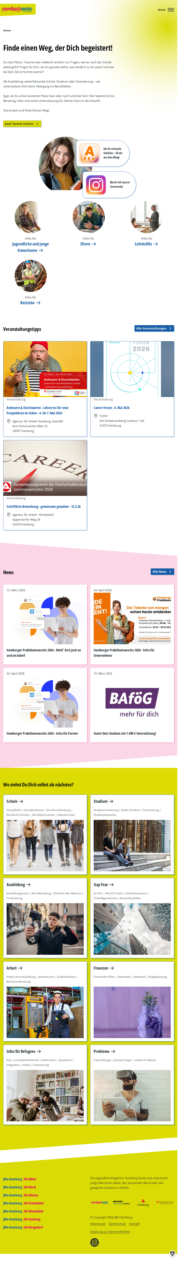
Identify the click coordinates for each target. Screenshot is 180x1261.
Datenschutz (117, 1224)
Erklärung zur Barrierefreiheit (110, 1232)
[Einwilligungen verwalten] (172, 1253)
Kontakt (134, 1224)
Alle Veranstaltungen (154, 328)
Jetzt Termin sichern (22, 124)
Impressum (98, 1224)
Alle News (162, 572)
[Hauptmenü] (165, 9)
